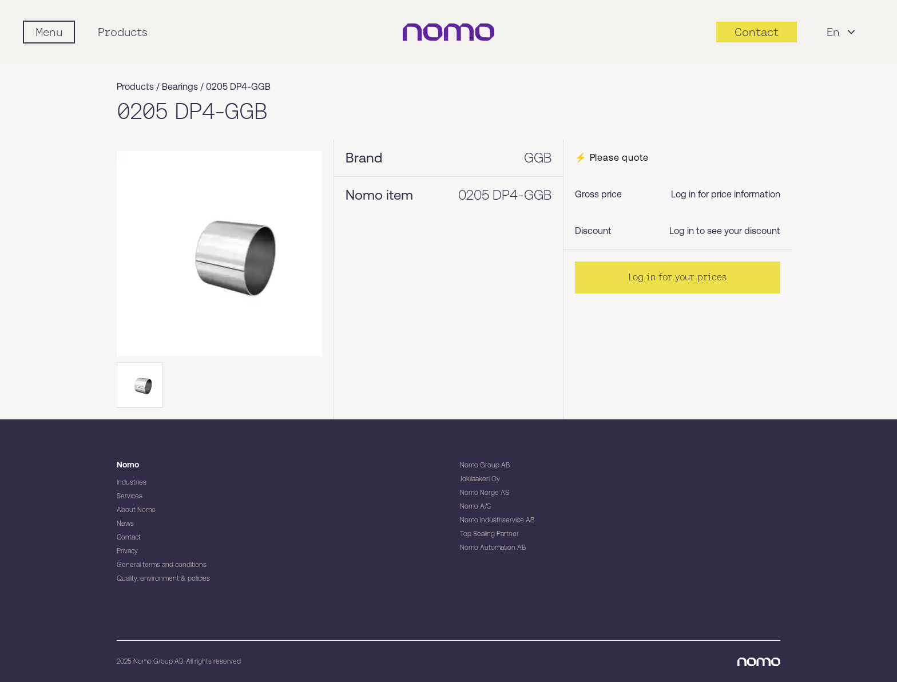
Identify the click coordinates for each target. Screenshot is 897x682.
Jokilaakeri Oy (480, 479)
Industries (131, 482)
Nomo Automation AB (493, 548)
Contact (129, 537)
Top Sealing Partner (489, 534)
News (125, 524)
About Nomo (136, 510)
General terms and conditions (162, 565)
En (842, 32)
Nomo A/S (475, 506)
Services (129, 496)
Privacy (127, 551)
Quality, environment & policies (163, 578)
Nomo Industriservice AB (497, 520)
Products (123, 32)
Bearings (180, 86)
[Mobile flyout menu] (49, 32)
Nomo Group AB (485, 465)
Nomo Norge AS (484, 493)
